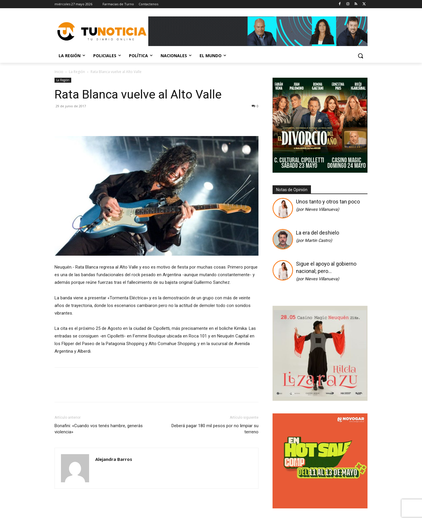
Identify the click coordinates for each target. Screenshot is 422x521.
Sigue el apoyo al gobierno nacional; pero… (326, 271)
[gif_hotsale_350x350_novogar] (320, 507)
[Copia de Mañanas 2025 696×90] (257, 31)
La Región (77, 71)
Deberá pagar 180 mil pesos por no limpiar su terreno (214, 429)
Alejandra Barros (113, 459)
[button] (360, 56)
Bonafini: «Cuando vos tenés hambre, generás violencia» (99, 429)
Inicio (59, 71)
